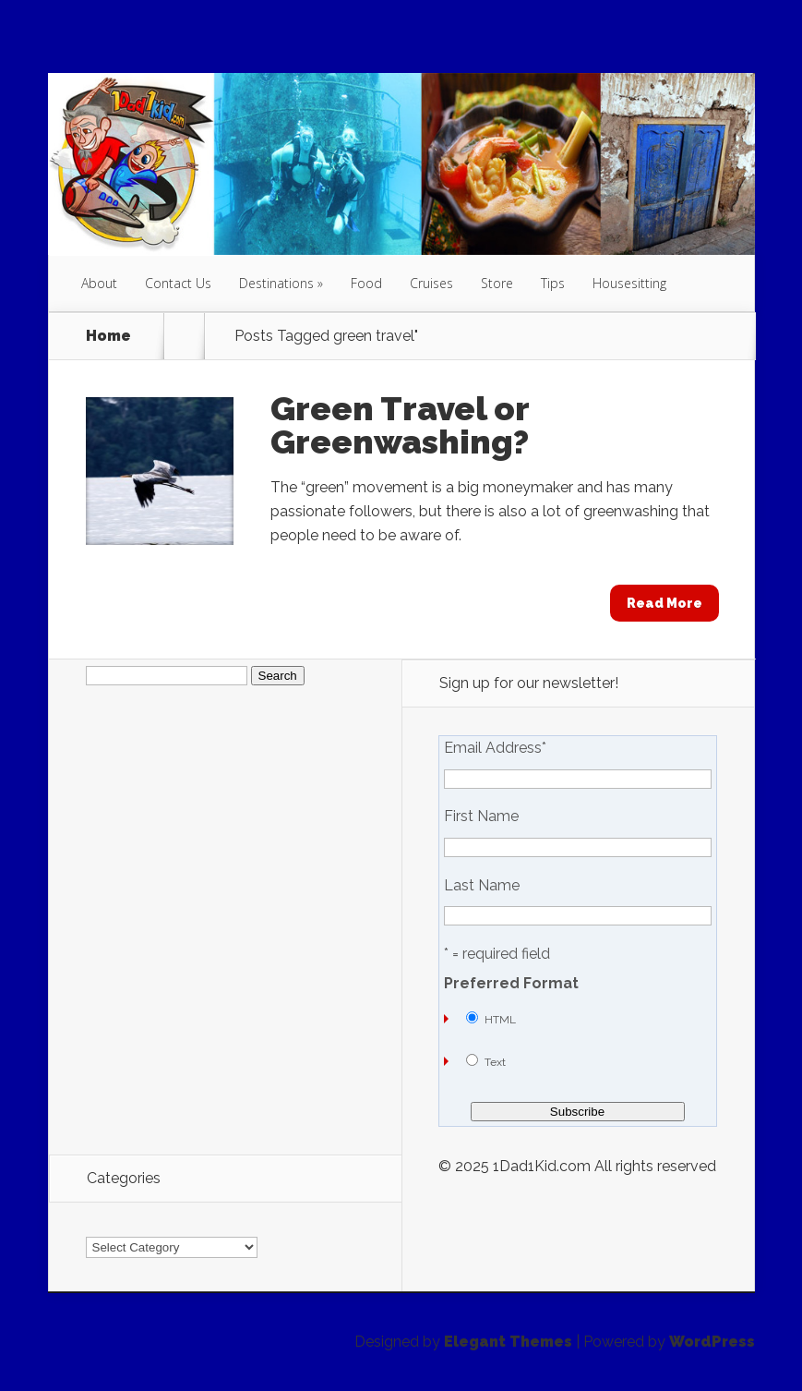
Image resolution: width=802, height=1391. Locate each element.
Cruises (431, 283)
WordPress (712, 1341)
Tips (553, 283)
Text (495, 1062)
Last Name (482, 885)
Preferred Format (511, 983)
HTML (500, 1019)
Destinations (276, 283)
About (99, 283)
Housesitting (629, 283)
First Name (481, 816)
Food (366, 283)
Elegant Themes (508, 1341)
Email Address (495, 748)
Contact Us (178, 283)
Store (497, 283)
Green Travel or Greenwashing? (399, 425)
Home (108, 336)
